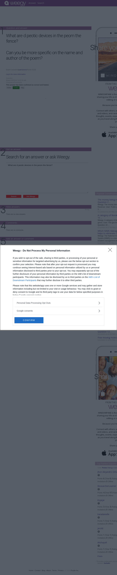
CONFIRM (29, 320)
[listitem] (58, 303)
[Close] (111, 251)
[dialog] (58, 287)
